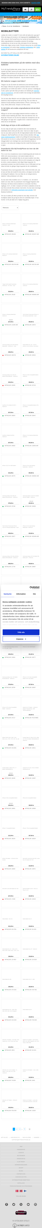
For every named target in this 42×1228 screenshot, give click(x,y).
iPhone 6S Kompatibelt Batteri (29, 797)
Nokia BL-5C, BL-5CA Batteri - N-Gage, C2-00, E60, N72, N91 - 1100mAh (9, 1071)
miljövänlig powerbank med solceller (22, 190)
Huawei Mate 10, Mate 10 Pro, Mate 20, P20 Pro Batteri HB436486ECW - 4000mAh (31, 739)
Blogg (21, 1171)
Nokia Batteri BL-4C (27, 918)
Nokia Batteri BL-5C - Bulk (29, 979)
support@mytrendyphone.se (21, 1139)
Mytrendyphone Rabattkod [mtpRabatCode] (21, 1180)
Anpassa (21, 639)
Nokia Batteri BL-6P (27, 1009)
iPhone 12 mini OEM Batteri (29, 646)
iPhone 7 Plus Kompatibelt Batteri (30, 828)
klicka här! (35, 3)
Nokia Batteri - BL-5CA (7, 918)
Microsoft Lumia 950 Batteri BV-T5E (10, 888)
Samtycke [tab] (8, 594)
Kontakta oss (21, 1174)
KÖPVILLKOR (21, 1183)
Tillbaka (4, 26)
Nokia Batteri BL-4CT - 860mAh (30, 949)
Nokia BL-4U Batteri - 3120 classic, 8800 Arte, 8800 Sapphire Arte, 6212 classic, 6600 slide (31, 1041)
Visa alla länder (21, 1196)
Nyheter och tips (21, 1177)
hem (21, 1146)
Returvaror (21, 1155)
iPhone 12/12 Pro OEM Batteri (9, 465)
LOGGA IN (21, 1152)
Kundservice (21, 1149)
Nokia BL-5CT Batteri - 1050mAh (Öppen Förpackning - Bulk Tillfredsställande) (30, 709)
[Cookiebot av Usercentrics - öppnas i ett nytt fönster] (29, 587)
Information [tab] (21, 594)
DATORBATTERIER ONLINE (10, 55)
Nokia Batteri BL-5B (6, 979)
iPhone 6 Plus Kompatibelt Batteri (9, 797)
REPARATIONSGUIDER (21, 1164)
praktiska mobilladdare (26, 47)
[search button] (31, 9)
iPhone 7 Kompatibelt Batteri (8, 828)
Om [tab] (34, 594)
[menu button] (25, 9)
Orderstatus (21, 1158)
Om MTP (21, 1167)
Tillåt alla (21, 632)
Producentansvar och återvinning (21, 1186)
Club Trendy (21, 1161)
